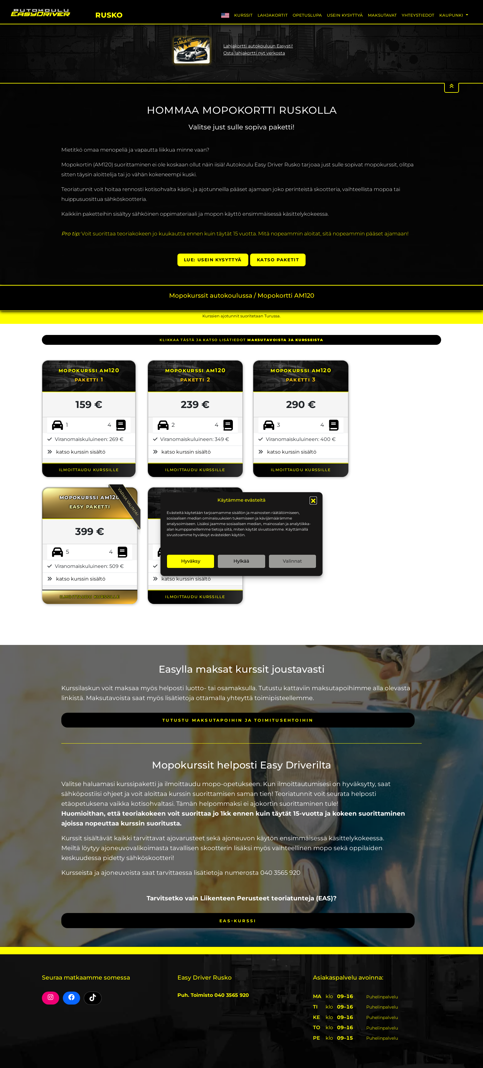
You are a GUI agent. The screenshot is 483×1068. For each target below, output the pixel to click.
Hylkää (241, 561)
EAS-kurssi (237, 920)
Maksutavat (382, 15)
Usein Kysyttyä (345, 15)
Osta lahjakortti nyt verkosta (254, 53)
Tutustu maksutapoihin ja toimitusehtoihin (237, 720)
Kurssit (243, 15)
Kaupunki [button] (452, 15)
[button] (313, 500)
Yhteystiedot (418, 15)
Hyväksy (190, 561)
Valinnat (292, 561)
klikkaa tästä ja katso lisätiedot (241, 340)
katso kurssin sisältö (80, 452)
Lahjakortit (273, 15)
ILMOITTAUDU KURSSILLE (89, 469)
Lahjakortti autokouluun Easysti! (258, 46)
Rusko (109, 14)
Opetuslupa (307, 15)
